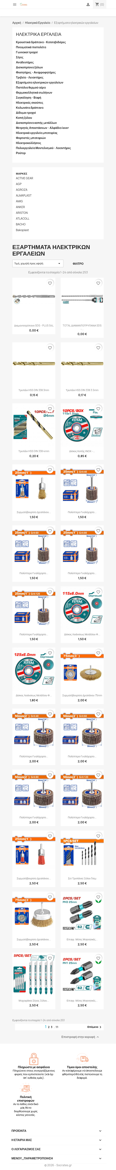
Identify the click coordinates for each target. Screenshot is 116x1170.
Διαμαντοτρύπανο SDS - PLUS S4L (34, 325)
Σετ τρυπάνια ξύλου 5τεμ (82, 878)
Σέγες (19, 57)
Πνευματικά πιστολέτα (31, 47)
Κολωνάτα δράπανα (29, 108)
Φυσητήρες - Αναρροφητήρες (36, 72)
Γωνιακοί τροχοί (27, 52)
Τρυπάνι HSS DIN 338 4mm (33, 451)
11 (57, 1027)
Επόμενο (95, 1027)
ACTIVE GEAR (24, 178)
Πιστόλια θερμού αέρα (31, 87)
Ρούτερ (21, 153)
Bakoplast (22, 230)
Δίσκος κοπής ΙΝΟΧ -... (82, 451)
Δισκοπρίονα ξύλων (29, 67)
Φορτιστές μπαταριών (31, 138)
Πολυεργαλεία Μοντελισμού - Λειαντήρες (43, 148)
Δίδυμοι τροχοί (26, 113)
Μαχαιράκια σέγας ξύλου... (34, 1000)
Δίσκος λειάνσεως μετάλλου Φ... (82, 634)
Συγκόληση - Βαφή (28, 98)
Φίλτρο (78, 264)
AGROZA (21, 190)
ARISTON (22, 213)
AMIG (19, 201)
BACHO (21, 224)
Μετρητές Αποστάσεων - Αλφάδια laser (42, 128)
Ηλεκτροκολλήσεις (28, 143)
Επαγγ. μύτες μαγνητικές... (82, 939)
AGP (18, 184)
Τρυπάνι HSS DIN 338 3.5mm (82, 390)
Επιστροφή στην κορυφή (80, 1037)
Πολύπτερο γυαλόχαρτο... (82, 512)
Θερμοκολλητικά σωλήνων (34, 92)
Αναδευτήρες (25, 62)
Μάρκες (21, 173)
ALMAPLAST (24, 195)
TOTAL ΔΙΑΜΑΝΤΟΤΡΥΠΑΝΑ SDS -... (82, 327)
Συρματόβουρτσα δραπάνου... (34, 512)
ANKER (20, 207)
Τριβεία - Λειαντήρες (30, 77)
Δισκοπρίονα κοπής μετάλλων (36, 123)
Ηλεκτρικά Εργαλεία (38, 34)
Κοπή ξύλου (24, 118)
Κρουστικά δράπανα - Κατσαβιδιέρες (41, 42)
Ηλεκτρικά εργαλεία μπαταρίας (36, 133)
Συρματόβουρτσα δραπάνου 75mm (82, 695)
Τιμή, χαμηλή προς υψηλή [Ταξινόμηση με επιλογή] (37, 263)
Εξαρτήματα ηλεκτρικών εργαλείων (39, 82)
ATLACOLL (22, 218)
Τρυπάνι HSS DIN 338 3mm (34, 390)
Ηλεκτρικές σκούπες (29, 103)
